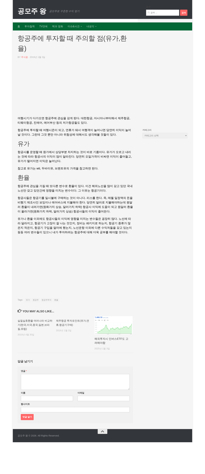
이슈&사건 (74, 26)
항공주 (36, 311)
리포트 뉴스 (24, 35)
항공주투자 (46, 311)
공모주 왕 (32, 11)
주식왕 (24, 68)
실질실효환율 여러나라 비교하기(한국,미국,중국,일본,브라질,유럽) (35, 336)
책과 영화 (57, 26)
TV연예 (43, 26)
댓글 (24, 382)
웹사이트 (25, 415)
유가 (28, 311)
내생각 (90, 26)
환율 (56, 311)
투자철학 (30, 26)
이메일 (81, 404)
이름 (23, 404)
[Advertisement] (75, 100)
